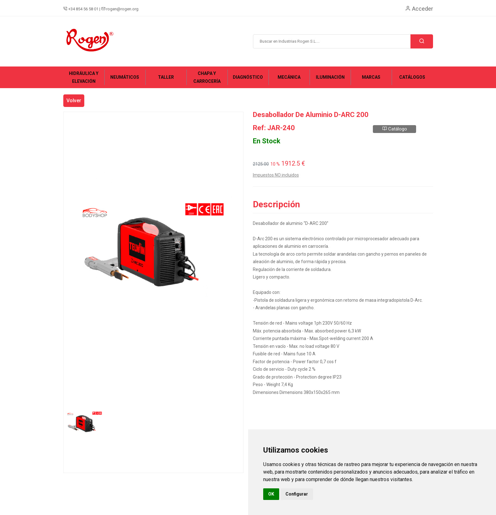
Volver (73, 101)
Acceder (419, 8)
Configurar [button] (296, 493)
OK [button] (271, 493)
